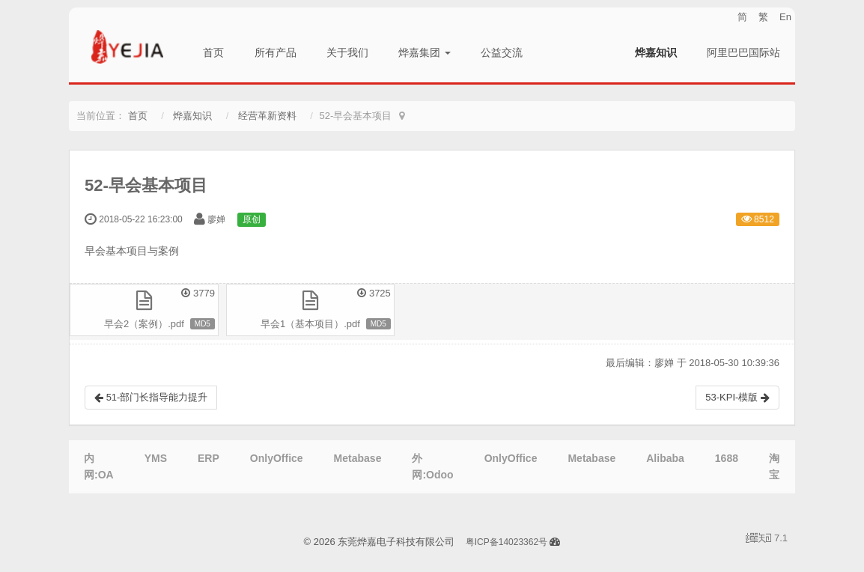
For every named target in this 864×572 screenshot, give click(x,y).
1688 (726, 458)
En (785, 16)
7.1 (767, 539)
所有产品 (275, 52)
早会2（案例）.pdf (144, 323)
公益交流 (502, 52)
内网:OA (99, 466)
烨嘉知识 (656, 52)
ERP (208, 458)
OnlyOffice (276, 458)
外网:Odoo (432, 466)
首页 (213, 52)
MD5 (202, 324)
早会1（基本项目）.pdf (310, 323)
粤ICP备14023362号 (506, 542)
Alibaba (665, 458)
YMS (155, 458)
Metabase (358, 458)
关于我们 (347, 52)
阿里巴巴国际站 (743, 52)
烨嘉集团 (424, 52)
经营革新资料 (267, 115)
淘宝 (774, 466)
